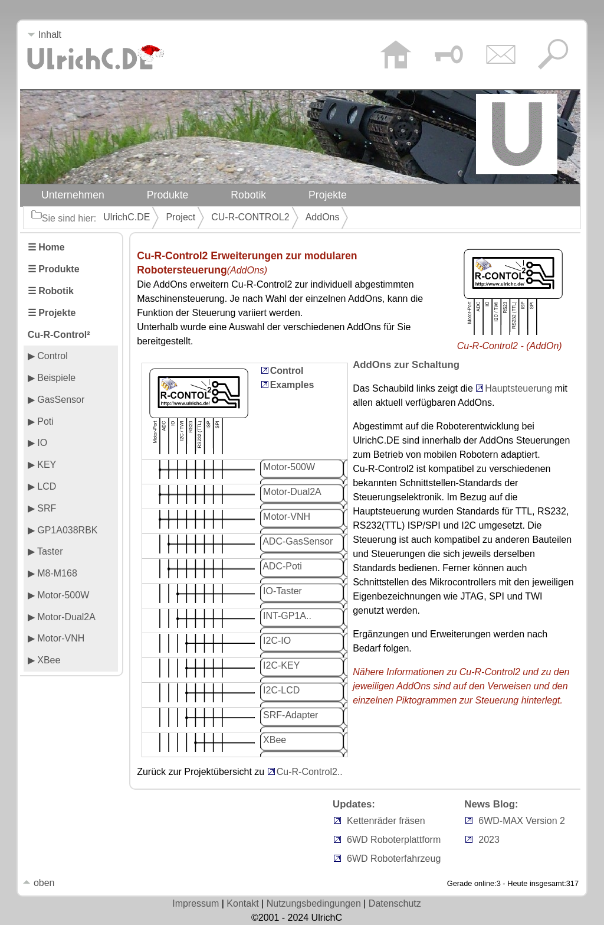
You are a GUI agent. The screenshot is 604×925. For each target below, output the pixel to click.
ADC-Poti (281, 566)
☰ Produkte (54, 269)
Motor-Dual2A (291, 492)
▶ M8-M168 (52, 573)
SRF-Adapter (290, 715)
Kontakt (242, 903)
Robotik (248, 195)
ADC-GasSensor (297, 541)
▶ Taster (45, 551)
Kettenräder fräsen (386, 821)
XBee (274, 740)
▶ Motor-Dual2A (62, 617)
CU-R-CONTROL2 (250, 217)
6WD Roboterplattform (394, 840)
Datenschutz (395, 903)
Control (287, 371)
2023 (489, 840)
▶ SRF (42, 508)
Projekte (327, 195)
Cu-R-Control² (59, 335)
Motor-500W (288, 467)
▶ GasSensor (56, 400)
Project (180, 217)
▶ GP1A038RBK (63, 530)
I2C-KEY (280, 665)
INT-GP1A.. (286, 616)
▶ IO (37, 443)
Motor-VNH (285, 517)
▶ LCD (42, 486)
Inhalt (44, 35)
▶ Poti (41, 421)
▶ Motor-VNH (56, 638)
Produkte (168, 195)
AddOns (323, 217)
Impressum (195, 903)
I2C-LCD (280, 690)
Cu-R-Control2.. (310, 772)
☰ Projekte (52, 313)
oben (38, 883)
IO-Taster (281, 591)
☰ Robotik (51, 291)
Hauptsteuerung (518, 388)
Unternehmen (72, 195)
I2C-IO (276, 641)
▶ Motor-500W (58, 595)
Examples (292, 385)
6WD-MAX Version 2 (521, 821)
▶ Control (48, 356)
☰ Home (46, 247)
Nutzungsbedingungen (314, 903)
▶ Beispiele (52, 378)
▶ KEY (42, 465)
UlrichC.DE (126, 217)
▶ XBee (44, 660)
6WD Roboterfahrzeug (394, 859)
